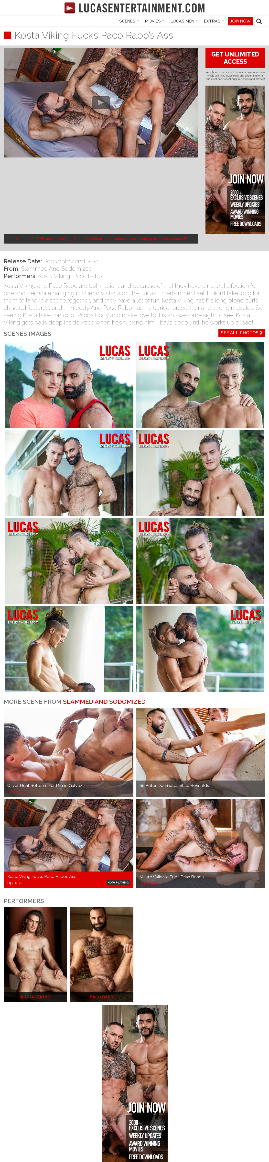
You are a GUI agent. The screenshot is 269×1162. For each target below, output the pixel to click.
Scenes (129, 21)
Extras (214, 21)
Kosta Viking (54, 275)
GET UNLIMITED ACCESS (235, 58)
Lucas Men (184, 21)
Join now (240, 21)
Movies (154, 21)
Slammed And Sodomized (56, 268)
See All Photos (242, 332)
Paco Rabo (87, 275)
